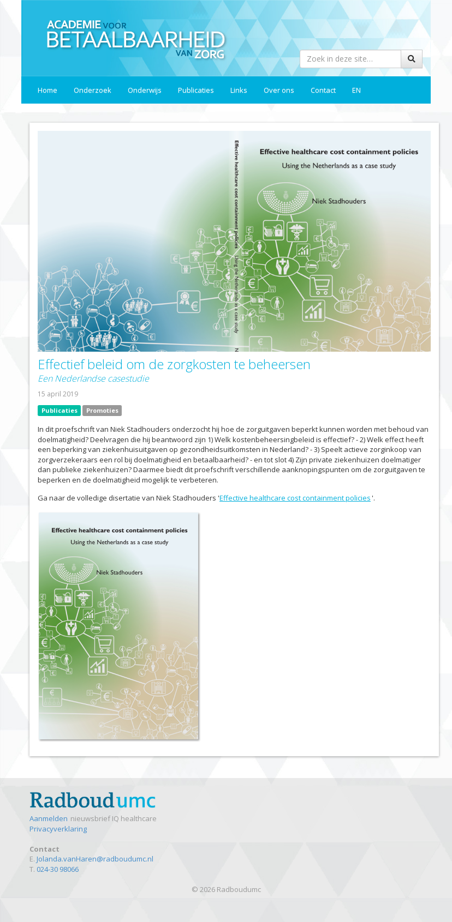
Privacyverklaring (58, 829)
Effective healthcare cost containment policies (295, 498)
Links (238, 90)
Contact (323, 90)
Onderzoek (92, 90)
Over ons (279, 90)
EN (356, 90)
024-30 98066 (58, 869)
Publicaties (196, 90)
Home (47, 90)
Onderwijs (145, 90)
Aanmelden (49, 818)
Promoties (102, 410)
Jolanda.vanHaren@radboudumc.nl (95, 859)
